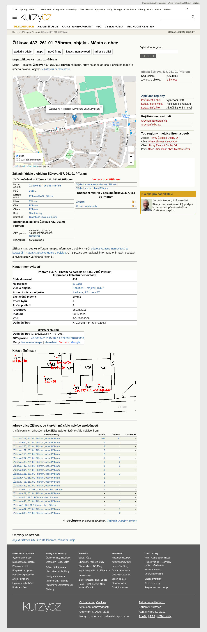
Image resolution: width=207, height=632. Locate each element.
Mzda (60, 571)
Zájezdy (162, 3)
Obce (151, 149)
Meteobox (179, 3)
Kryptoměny (85, 570)
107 (103, 438)
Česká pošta (114, 26)
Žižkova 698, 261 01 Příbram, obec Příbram (36, 513)
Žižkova (33, 201)
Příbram (33, 205)
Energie (118, 9)
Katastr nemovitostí (152, 103)
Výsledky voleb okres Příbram (92, 188)
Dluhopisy (83, 562)
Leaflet (17, 166)
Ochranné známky (121, 570)
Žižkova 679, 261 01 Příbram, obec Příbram (36, 477)
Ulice (157, 149)
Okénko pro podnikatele (157, 193)
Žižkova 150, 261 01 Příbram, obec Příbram (36, 454)
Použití (143, 616)
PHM (88, 584)
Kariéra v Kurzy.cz (150, 606)
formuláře (123, 587)
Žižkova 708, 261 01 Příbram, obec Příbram (36, 438)
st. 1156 (77, 283)
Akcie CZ (34, 9)
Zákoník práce (119, 579)
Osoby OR (174, 137)
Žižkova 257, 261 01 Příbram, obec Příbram (36, 458)
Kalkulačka (130, 9)
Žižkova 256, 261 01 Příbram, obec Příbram (36, 446)
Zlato (81, 9)
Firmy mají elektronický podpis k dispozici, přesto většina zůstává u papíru (173, 207)
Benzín (95, 584)
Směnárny (51, 562)
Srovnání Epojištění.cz (154, 120)
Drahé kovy (85, 575)
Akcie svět (45, 9)
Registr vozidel (152, 562)
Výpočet (30, 553)
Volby (147, 573)
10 (119, 438)
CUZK (101, 287)
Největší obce (48, 26)
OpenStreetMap (30, 166)
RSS (152, 616)
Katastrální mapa (31, 342)
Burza (81, 557)
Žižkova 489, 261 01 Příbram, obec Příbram (36, 485)
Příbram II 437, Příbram (41, 196)
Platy (66, 571)
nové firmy (54, 51)
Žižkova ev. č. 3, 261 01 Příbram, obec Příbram (38, 489)
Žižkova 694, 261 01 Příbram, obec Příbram (36, 470)
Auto (147, 557)
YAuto (170, 3)
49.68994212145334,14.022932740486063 (57, 338)
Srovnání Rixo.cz (151, 124)
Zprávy (23, 9)
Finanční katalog (153, 569)
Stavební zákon (119, 583)
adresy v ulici (103, 51)
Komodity (71, 9)
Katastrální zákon (151, 107)
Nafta (102, 584)
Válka (158, 9)
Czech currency (152, 583)
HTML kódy (164, 616)
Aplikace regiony (153, 95)
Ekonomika (84, 566)
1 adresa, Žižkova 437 (86, 292)
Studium (196, 3)
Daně (114, 587)
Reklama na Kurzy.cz (152, 602)
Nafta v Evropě (86, 587)
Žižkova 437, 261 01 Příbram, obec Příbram (36, 509)
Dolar (66, 562)
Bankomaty (61, 553)
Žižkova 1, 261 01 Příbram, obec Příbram (35, 505)
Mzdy (99, 566)
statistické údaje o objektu (50, 252)
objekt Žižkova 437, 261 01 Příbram (165, 71)
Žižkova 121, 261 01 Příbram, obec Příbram (36, 473)
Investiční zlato (92, 580)
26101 (32, 190)
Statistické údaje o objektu (43, 217)
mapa (39, 51)
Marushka (51, 342)
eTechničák (158, 565)
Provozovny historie (86, 206)
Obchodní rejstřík (150, 3)
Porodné (64, 580)
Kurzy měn (58, 9)
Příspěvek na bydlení (23, 570)
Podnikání (117, 553)
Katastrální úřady (120, 566)
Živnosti (80, 201)
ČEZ (88, 557)
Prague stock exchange (156, 587)
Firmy (154, 137)
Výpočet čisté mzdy (22, 557)
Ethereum (105, 570)
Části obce (167, 149)
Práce (150, 9)
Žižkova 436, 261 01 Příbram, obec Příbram (36, 462)
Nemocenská (52, 580)
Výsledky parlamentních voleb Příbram (96, 184)
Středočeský (35, 213)
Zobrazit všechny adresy (122, 520)
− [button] (131, 162)
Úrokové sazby (53, 557)
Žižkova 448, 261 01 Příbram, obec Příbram (36, 501)
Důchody (50, 589)
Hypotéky (100, 9)
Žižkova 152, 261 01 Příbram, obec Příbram (36, 450)
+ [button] (131, 157)
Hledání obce (24, 26)
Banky (49, 553)
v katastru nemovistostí (56, 69)
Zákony (141, 9)
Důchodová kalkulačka (24, 562)
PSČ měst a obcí (151, 100)
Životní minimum (21, 579)
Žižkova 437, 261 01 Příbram (54, 32)
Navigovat (34, 235)
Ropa (81, 584)
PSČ (98, 26)
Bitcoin (89, 9)
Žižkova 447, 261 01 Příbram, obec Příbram (36, 466)
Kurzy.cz (16, 32)
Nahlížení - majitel (83, 287)
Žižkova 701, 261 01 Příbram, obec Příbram (36, 481)
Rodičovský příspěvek (23, 574)
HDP (94, 566)
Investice (83, 553)
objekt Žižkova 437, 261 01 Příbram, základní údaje (44, 540)
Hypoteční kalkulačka (23, 583)
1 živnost (172, 79)
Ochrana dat (87, 602)
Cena (154, 557)
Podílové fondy (96, 562)
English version (153, 579)
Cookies (101, 602)
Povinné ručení (20, 587)
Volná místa (60, 567)
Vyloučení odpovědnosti (94, 606)
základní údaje (23, 51)
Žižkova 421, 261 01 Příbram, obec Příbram (36, 493)
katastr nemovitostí (78, 51)
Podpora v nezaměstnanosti (59, 585)
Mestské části (182, 149)
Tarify (109, 9)
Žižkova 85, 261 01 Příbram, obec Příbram (36, 497)
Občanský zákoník (121, 574)
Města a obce (118, 557)
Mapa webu (157, 573)
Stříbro (104, 580)
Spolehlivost (164, 557)
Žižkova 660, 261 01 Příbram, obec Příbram (36, 442)
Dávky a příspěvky (55, 576)
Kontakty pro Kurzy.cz (152, 611)
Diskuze (167, 9)
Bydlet (188, 3)
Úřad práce (51, 571)
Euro (60, 562)
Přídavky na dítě (21, 566)
